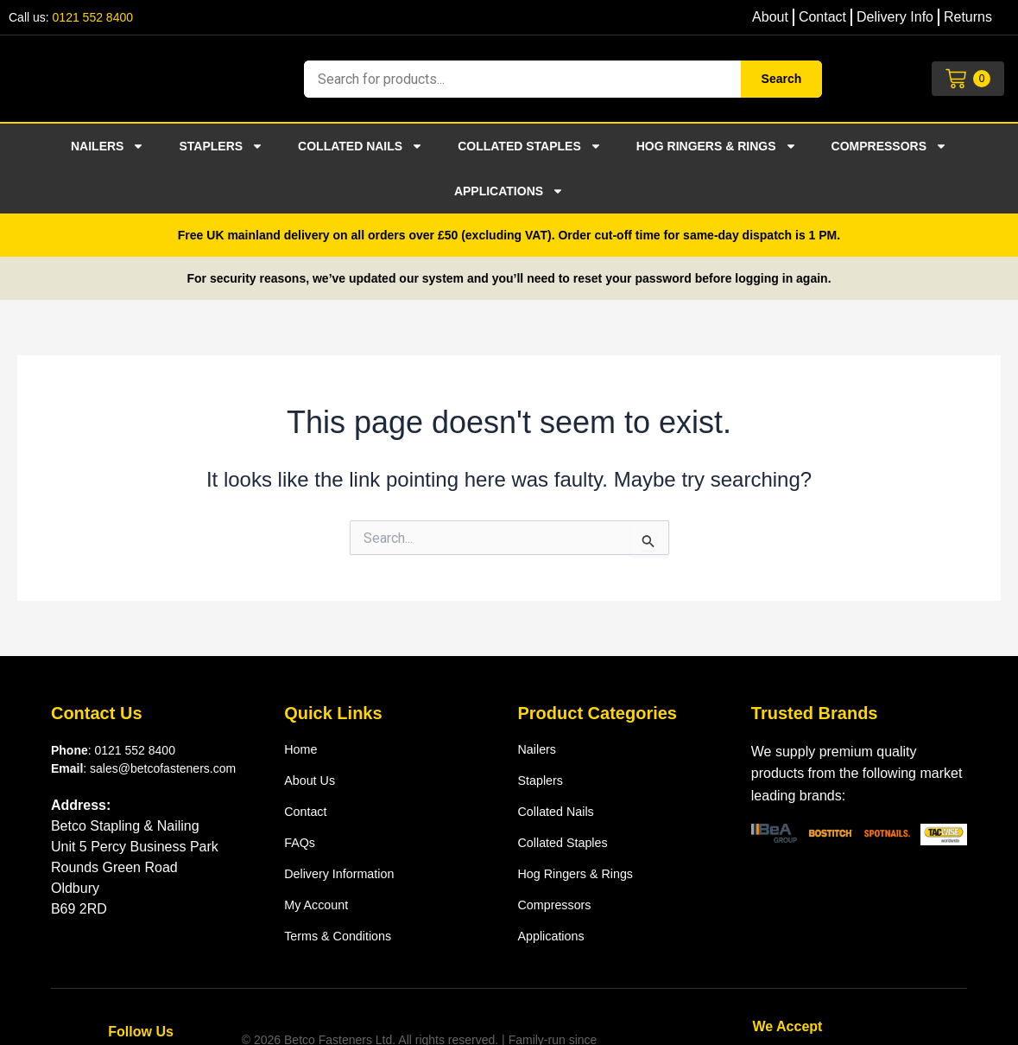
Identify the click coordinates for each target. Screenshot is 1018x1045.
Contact (822, 17)
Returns (968, 17)
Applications (509, 191)
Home (302, 749)
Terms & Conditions (344, 935)
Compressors (889, 146)
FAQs (301, 842)
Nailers (107, 146)
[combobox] (522, 78)
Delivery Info (895, 17)
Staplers (221, 146)
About (770, 17)
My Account (320, 904)
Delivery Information (345, 873)
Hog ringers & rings (716, 146)
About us (312, 780)
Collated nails (360, 146)
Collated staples (530, 146)
